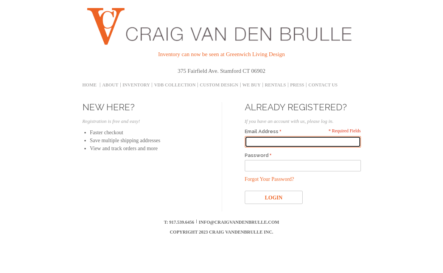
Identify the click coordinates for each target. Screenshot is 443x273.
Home (89, 85)
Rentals (275, 85)
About (110, 85)
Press (297, 85)
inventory (136, 85)
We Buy (251, 85)
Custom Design (219, 85)
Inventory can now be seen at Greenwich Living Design (221, 54)
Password (257, 155)
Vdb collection (175, 85)
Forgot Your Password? (269, 179)
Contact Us (322, 85)
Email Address (261, 131)
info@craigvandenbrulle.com (239, 222)
